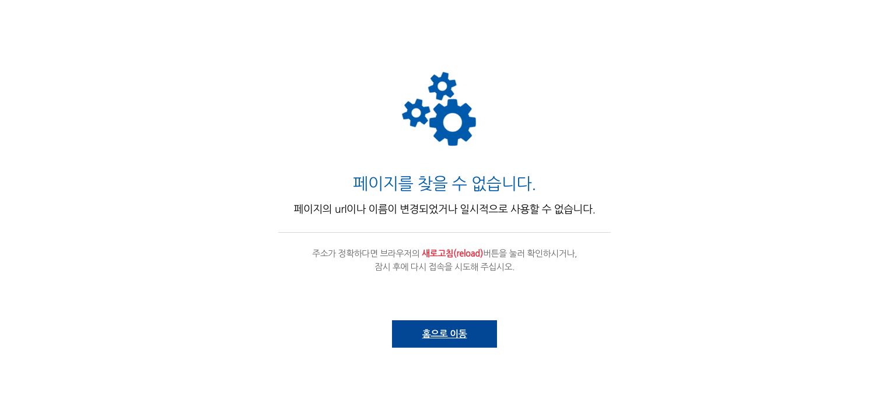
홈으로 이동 (444, 334)
